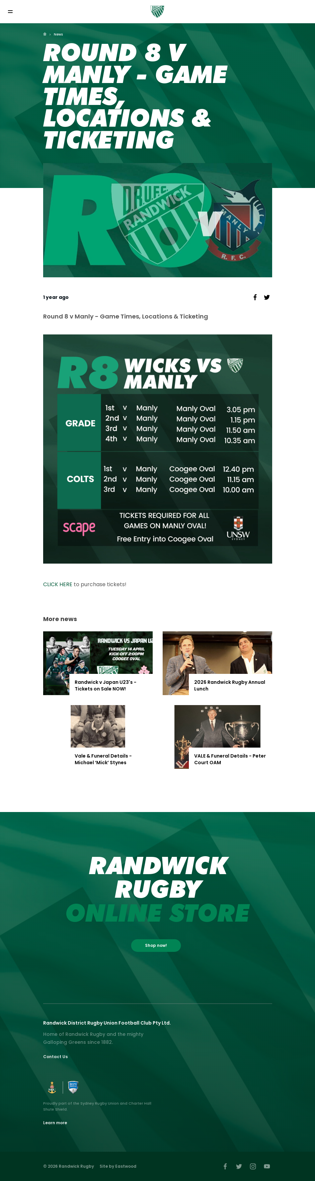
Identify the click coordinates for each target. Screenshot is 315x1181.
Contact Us (55, 1056)
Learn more (55, 1123)
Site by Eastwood (118, 1166)
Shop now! (156, 945)
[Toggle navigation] (10, 11)
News (58, 34)
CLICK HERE (57, 584)
